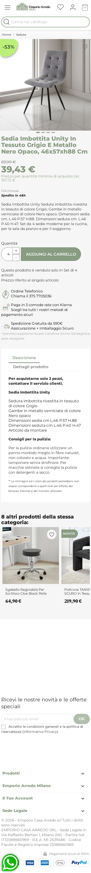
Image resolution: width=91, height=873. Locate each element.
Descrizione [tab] (24, 357)
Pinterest (43, 745)
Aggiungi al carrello (51, 254)
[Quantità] (7, 254)
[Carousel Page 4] (53, 132)
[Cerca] (45, 22)
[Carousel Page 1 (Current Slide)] (38, 132)
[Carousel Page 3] (48, 132)
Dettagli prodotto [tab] (30, 366)
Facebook (30, 745)
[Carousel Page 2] (43, 132)
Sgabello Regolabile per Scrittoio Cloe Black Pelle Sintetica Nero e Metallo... (26, 591)
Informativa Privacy (40, 731)
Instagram (56, 745)
